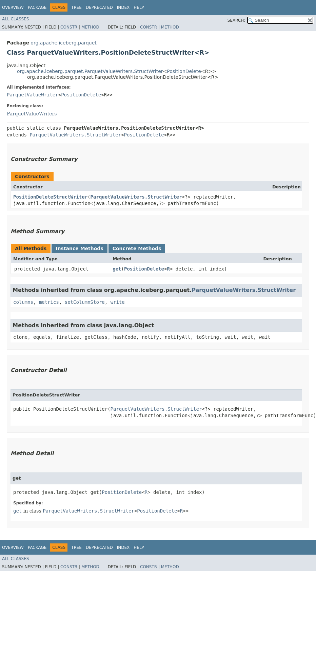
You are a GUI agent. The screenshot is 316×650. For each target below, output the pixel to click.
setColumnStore (85, 302)
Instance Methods (79, 248)
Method (90, 27)
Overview (13, 7)
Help (139, 7)
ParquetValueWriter (32, 94)
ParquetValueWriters (32, 113)
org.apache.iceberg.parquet (63, 42)
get (117, 269)
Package (37, 7)
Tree (76, 7)
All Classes (15, 19)
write (118, 302)
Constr (68, 27)
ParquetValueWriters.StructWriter (75, 134)
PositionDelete (184, 71)
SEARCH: (236, 20)
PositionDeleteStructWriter (50, 197)
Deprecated (99, 7)
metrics (49, 302)
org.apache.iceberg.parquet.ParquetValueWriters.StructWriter (90, 71)
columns (23, 302)
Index (123, 7)
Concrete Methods (137, 248)
